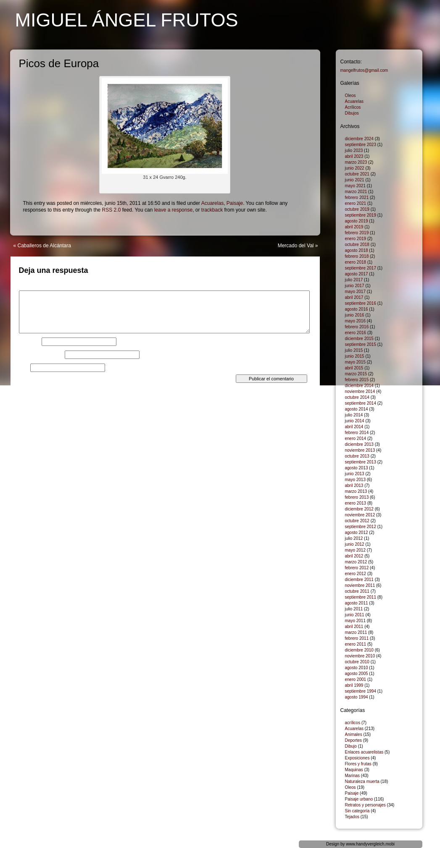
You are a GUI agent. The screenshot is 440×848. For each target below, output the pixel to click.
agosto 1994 (356, 697)
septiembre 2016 (361, 303)
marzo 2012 (356, 562)
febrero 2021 (357, 197)
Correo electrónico (41, 355)
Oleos (350, 95)
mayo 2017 (355, 291)
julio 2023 (354, 150)
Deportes (353, 740)
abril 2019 (354, 227)
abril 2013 (354, 485)
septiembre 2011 (361, 597)
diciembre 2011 (359, 579)
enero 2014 (355, 438)
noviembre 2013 (360, 450)
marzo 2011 (356, 632)
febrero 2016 (357, 327)
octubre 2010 (357, 662)
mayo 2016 (355, 321)
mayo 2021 (355, 185)
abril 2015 (354, 368)
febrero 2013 (357, 497)
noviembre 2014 (360, 391)
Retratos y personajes (365, 805)
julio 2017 (354, 279)
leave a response (173, 210)
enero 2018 (355, 262)
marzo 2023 (356, 162)
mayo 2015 (355, 362)
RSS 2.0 (111, 210)
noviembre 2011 (360, 585)
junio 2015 (354, 356)
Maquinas (354, 769)
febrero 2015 (357, 379)
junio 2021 (354, 180)
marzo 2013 (356, 491)
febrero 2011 (357, 638)
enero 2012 (355, 573)
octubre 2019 (357, 209)
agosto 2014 (356, 409)
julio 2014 (354, 415)
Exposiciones (357, 758)
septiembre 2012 (361, 526)
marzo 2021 (356, 191)
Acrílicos (353, 107)
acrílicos (353, 722)
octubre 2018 (357, 244)
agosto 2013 (356, 468)
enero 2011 (355, 644)
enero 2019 (355, 238)
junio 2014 (354, 421)
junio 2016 (354, 315)
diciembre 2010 (359, 650)
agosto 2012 (356, 532)
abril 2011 (354, 626)
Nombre (29, 342)
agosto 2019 (356, 221)
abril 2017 (354, 297)
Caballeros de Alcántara (44, 246)
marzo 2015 (356, 374)
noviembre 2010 (360, 656)
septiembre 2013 (361, 462)
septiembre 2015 (361, 344)
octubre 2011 (357, 591)
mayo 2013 (355, 479)
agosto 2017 (356, 274)
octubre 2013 (357, 456)
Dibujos (352, 113)
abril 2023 (354, 156)
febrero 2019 (357, 232)
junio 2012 (354, 544)
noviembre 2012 (360, 515)
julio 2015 (354, 350)
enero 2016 (355, 332)
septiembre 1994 (361, 691)
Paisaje (235, 203)
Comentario (33, 288)
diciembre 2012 (359, 509)
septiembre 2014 (361, 403)
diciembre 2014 (359, 385)
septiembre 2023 (361, 144)
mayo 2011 (355, 620)
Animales (353, 734)
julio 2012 (354, 538)
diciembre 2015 (359, 338)
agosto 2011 (356, 603)
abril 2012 (354, 556)
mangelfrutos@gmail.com (364, 70)
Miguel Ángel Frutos (126, 19)
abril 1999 (354, 685)
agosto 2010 (356, 667)
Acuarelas (212, 203)
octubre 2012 (357, 520)
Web (24, 368)
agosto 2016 (356, 309)
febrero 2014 (357, 432)
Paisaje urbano (359, 799)
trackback (212, 210)
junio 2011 (354, 614)
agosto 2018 (356, 250)
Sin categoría (357, 811)
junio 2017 (354, 285)
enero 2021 (355, 203)
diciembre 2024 (359, 138)
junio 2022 (354, 168)
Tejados (352, 816)
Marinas (352, 775)
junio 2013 (354, 473)
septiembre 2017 (361, 268)
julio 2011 (354, 609)
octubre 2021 (357, 174)
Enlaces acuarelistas (364, 752)
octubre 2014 (357, 397)
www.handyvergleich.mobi (370, 844)
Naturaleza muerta (362, 781)
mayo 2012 (355, 550)
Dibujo (351, 746)
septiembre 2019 (361, 215)
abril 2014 (354, 426)
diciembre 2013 (359, 444)
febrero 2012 (357, 567)
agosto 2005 (356, 673)
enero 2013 (355, 503)
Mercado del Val (296, 246)
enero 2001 (355, 679)
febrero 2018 (357, 256)
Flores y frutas (358, 764)
